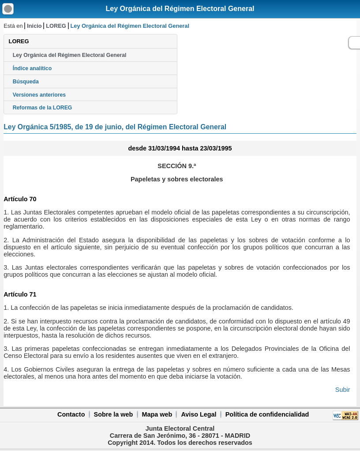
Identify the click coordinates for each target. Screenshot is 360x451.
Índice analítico (32, 68)
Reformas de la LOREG (42, 108)
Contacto (71, 414)
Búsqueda (26, 82)
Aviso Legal (198, 414)
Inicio (34, 26)
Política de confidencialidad (267, 414)
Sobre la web (113, 414)
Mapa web (157, 414)
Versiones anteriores (39, 95)
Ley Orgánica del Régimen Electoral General (179, 8)
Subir (342, 389)
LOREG (56, 26)
